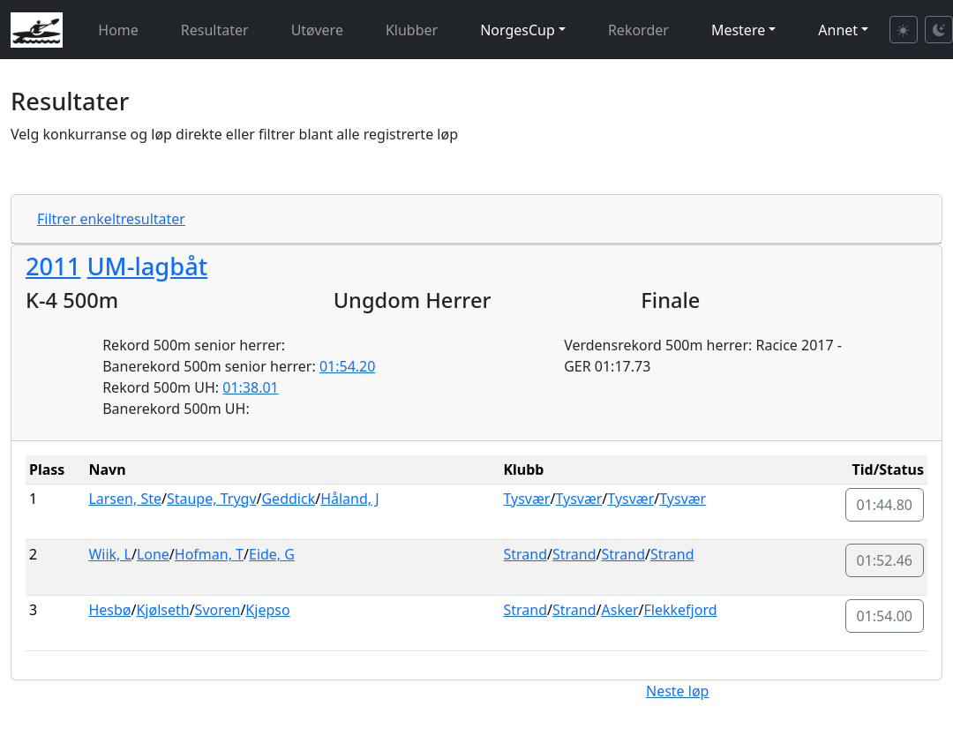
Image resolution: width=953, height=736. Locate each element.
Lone (153, 554)
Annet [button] (838, 30)
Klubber (412, 30)
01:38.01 (250, 387)
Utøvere (317, 30)
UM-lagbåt (146, 266)
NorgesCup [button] (517, 30)
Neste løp (677, 691)
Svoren (218, 610)
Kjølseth (162, 610)
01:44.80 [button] (885, 504)
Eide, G (272, 554)
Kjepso (267, 610)
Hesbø (109, 610)
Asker (620, 610)
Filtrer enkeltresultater (111, 219)
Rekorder (638, 30)
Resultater (215, 30)
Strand (525, 554)
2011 (53, 266)
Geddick (288, 498)
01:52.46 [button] (885, 560)
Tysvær (526, 498)
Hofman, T (209, 554)
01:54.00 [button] (885, 616)
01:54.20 (347, 366)
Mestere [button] (738, 30)
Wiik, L (109, 554)
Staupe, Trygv (212, 498)
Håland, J (349, 498)
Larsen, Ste (124, 498)
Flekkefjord (680, 610)
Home (118, 30)
